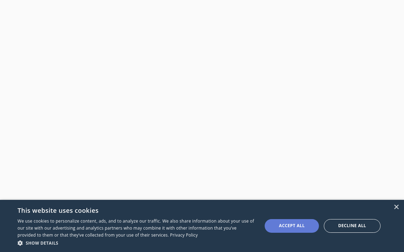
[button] (136, 243)
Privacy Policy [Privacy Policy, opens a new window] (184, 235)
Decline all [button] (352, 226)
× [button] (396, 207)
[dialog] (202, 226)
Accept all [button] (292, 226)
